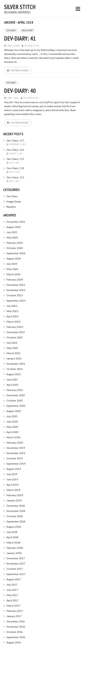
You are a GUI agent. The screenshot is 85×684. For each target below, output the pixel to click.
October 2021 (14, 368)
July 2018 (11, 531)
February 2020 (14, 442)
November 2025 (15, 221)
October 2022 (14, 337)
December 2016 (15, 621)
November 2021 (15, 363)
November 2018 (15, 510)
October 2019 (14, 458)
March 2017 (13, 605)
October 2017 (14, 568)
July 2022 (11, 342)
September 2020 (15, 405)
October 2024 (14, 247)
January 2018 (13, 552)
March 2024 (13, 274)
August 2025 (13, 226)
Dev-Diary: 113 (15, 177)
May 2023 (12, 311)
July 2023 (11, 305)
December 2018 (15, 505)
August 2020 (13, 411)
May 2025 (12, 237)
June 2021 (12, 379)
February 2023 (14, 326)
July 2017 (11, 584)
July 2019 (11, 474)
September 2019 (15, 463)
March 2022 (13, 353)
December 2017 (15, 558)
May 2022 (12, 347)
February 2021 (14, 389)
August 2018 (13, 526)
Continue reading (19, 70)
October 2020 (14, 400)
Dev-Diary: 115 (15, 158)
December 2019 (15, 447)
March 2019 (13, 489)
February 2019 (14, 495)
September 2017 (15, 574)
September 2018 (15, 521)
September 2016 (15, 637)
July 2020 (11, 416)
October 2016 (14, 631)
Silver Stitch (20, 7)
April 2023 (12, 316)
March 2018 (13, 542)
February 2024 (14, 279)
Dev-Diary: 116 (15, 149)
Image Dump (27, 30)
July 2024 (11, 263)
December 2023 (15, 284)
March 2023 (13, 321)
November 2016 (15, 626)
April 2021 (12, 384)
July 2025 (11, 232)
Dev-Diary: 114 (15, 168)
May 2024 (12, 269)
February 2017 (14, 610)
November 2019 (15, 453)
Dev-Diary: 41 (20, 38)
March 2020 (13, 437)
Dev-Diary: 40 (20, 90)
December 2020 (15, 395)
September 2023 (15, 300)
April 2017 (12, 600)
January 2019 (13, 500)
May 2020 (12, 426)
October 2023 (14, 295)
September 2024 (15, 253)
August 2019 (13, 468)
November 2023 (15, 290)
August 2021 (13, 374)
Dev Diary (11, 30)
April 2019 (12, 484)
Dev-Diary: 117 (15, 140)
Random (11, 206)
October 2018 (14, 516)
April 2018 (12, 537)
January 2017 (13, 616)
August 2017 (13, 579)
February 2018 (14, 547)
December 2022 (15, 332)
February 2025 (14, 242)
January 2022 (13, 358)
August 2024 (13, 258)
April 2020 (12, 432)
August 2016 (13, 642)
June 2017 (12, 589)
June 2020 (12, 421)
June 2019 (12, 479)
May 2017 (12, 595)
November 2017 (15, 563)
